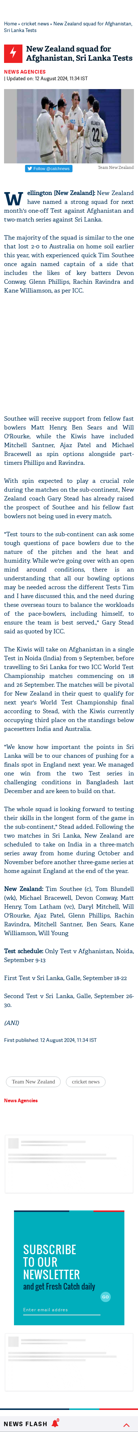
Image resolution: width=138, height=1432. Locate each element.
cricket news (35, 23)
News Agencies (25, 71)
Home (10, 23)
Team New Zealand (33, 1082)
